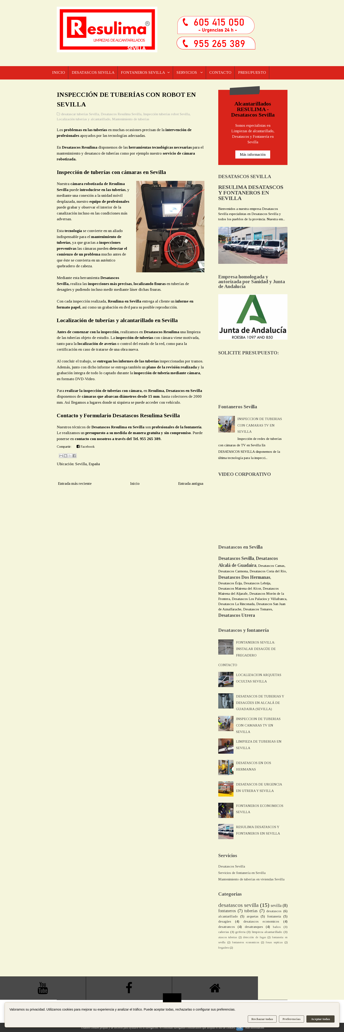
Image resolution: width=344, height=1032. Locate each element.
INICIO (58, 73)
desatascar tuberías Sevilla (80, 114)
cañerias (223, 932)
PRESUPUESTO (255, 73)
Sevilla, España (87, 464)
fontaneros (227, 911)
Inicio (135, 483)
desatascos (273, 911)
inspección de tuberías (134, 337)
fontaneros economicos (245, 942)
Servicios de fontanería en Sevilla (242, 873)
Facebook (86, 446)
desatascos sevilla (238, 905)
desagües (224, 921)
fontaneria (274, 916)
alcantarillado (228, 916)
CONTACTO (223, 73)
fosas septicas (274, 942)
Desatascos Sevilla (231, 866)
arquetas (252, 916)
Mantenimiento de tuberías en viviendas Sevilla (251, 879)
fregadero (223, 947)
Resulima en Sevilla (125, 301)
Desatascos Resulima (79, 147)
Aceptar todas (320, 1019)
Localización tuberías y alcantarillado (83, 119)
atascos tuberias (227, 937)
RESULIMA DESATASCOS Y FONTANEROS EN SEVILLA (250, 192)
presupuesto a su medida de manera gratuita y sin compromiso (137, 433)
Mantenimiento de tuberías (130, 119)
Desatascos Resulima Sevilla (121, 114)
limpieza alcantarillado (267, 932)
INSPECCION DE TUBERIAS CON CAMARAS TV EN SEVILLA (259, 425)
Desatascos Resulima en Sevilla (117, 427)
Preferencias (291, 1019)
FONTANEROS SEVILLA (144, 73)
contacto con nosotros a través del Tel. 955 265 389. (118, 439)
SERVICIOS (189, 73)
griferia (240, 932)
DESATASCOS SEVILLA (93, 73)
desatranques (254, 927)
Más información (253, 154)
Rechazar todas (262, 1019)
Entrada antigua (190, 483)
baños (277, 927)
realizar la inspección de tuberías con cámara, (103, 390)
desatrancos (226, 927)
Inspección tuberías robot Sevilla (166, 114)
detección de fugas (254, 937)
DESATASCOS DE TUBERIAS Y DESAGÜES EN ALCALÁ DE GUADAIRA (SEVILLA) (260, 702)
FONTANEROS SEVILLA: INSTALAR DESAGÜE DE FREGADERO (256, 649)
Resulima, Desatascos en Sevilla (174, 390)
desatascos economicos (261, 921)
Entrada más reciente (75, 483)
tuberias (250, 911)
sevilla (276, 905)
